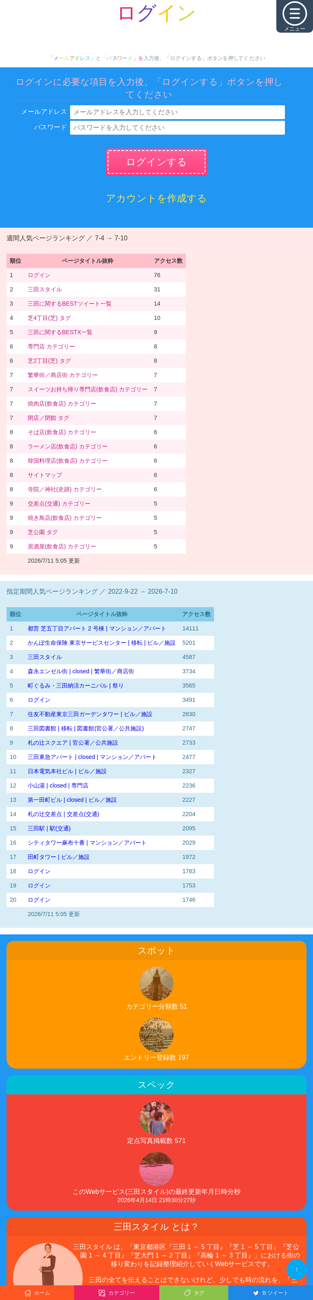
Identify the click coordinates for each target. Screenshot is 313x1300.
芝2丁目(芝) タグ (49, 360)
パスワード (50, 127)
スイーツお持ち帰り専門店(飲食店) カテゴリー (88, 389)
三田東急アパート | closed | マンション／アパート (92, 757)
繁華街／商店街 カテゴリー (63, 375)
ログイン (39, 275)
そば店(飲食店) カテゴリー (62, 432)
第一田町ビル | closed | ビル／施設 (72, 799)
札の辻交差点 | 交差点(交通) (63, 814)
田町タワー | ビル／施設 (59, 857)
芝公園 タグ (43, 532)
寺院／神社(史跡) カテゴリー (65, 489)
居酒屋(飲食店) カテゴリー (62, 546)
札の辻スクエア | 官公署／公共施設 (73, 742)
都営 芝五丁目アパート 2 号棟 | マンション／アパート (97, 628)
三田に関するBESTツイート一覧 (70, 303)
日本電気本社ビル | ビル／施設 (67, 771)
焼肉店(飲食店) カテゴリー (62, 403)
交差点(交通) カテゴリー (59, 503)
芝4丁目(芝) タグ (49, 318)
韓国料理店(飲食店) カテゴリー (68, 460)
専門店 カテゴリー (51, 346)
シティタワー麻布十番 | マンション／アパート (87, 842)
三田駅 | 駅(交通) (49, 828)
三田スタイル (45, 289)
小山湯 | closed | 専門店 (58, 785)
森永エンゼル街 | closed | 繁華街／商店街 (81, 671)
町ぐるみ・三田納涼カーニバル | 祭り (76, 685)
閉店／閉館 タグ (48, 418)
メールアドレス (44, 111)
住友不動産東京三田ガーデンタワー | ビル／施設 (90, 714)
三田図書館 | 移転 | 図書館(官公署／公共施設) (86, 728)
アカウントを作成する (156, 198)
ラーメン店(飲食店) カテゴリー (68, 446)
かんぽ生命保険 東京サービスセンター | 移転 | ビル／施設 (102, 642)
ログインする (156, 161)
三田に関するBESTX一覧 (60, 332)
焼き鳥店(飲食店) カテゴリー (65, 518)
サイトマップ (45, 475)
